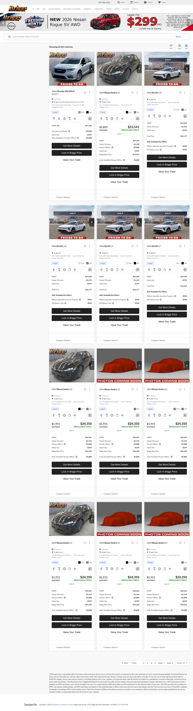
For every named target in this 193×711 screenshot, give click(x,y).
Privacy (70, 705)
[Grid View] (179, 47)
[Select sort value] (171, 46)
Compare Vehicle (63, 197)
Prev (134, 663)
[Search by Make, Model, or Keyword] (93, 37)
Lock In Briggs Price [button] (72, 153)
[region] (119, 150)
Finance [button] (117, 9)
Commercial (87, 9)
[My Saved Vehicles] (162, 2)
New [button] (38, 9)
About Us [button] (135, 9)
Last (170, 663)
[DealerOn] (30, 705)
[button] (91, 68)
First (125, 663)
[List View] (186, 47)
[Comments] (90, 118)
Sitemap (63, 705)
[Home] (33, 9)
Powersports (98, 9)
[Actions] (89, 92)
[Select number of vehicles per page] (182, 663)
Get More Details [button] (71, 146)
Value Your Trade (71, 160)
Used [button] (43, 9)
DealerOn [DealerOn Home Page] (56, 705)
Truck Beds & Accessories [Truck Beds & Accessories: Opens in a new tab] (71, 9)
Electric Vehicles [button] (54, 9)
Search (178, 37)
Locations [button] (126, 9)
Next (161, 663)
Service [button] (108, 9)
